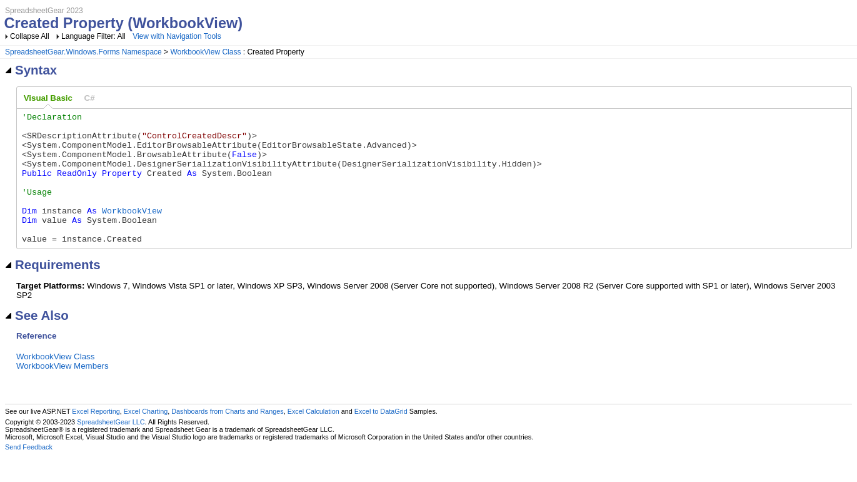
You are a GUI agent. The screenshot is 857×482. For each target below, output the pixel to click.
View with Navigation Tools (177, 36)
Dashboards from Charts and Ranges (227, 437)
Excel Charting (146, 437)
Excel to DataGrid (381, 437)
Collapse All (29, 36)
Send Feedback (29, 473)
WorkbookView (132, 231)
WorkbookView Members (62, 392)
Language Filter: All (94, 36)
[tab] (48, 98)
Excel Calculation (313, 437)
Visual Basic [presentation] (48, 98)
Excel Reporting (95, 437)
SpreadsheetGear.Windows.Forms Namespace (83, 52)
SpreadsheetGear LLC (110, 448)
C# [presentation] (89, 98)
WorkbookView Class (205, 52)
